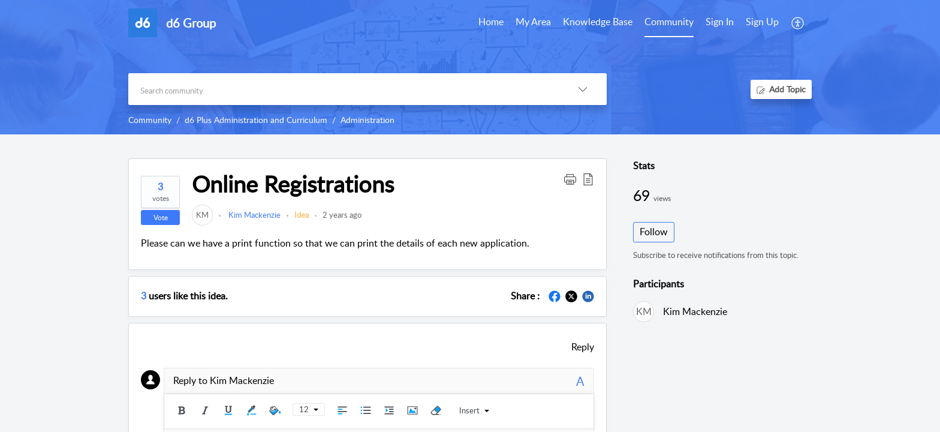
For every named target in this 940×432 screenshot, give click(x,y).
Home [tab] (491, 21)
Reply (582, 346)
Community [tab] (669, 21)
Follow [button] (654, 231)
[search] (343, 89)
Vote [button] (160, 217)
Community (149, 119)
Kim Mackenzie (254, 214)
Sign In (720, 21)
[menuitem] (720, 22)
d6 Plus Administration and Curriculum (256, 119)
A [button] (580, 381)
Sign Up (762, 21)
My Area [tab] (533, 21)
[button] (798, 23)
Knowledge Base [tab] (597, 21)
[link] (202, 214)
